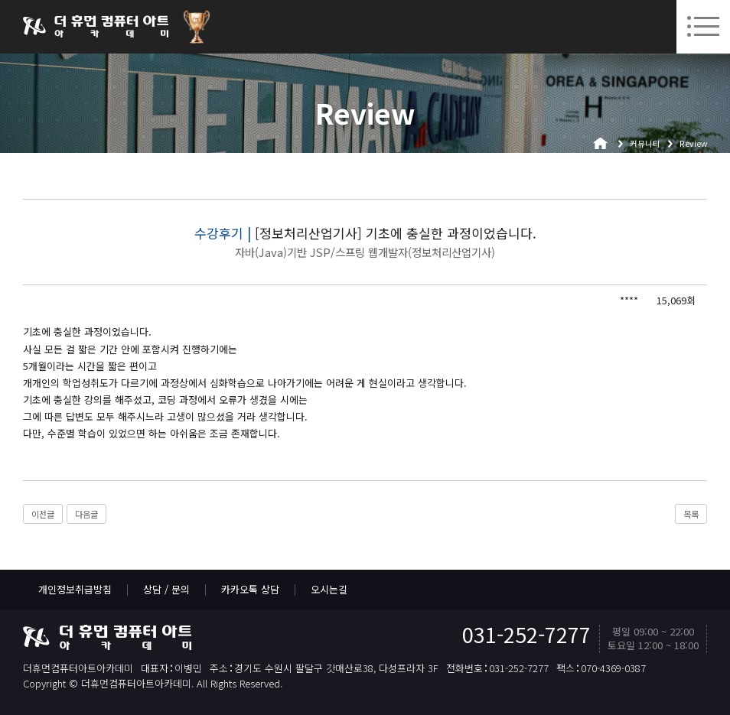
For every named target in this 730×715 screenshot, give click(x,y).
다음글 (86, 514)
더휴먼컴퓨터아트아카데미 (95, 26)
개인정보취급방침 (75, 589)
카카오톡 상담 (250, 589)
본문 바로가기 (0, 0)
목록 (691, 514)
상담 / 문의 (166, 589)
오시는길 (329, 589)
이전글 (42, 514)
